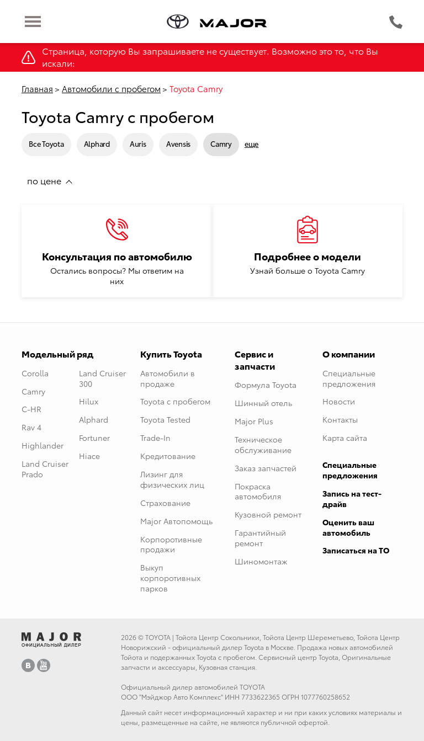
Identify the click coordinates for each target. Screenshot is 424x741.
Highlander (42, 445)
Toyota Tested (165, 419)
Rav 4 (31, 427)
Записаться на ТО (355, 550)
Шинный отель (263, 402)
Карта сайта (344, 437)
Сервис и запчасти (255, 359)
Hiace (89, 455)
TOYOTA (158, 637)
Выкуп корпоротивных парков (170, 578)
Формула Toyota (265, 384)
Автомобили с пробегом (111, 88)
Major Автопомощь (176, 520)
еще (251, 143)
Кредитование (167, 455)
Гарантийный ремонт (260, 537)
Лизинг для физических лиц (172, 479)
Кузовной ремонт (268, 514)
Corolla (35, 373)
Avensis (178, 143)
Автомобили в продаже (167, 378)
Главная (37, 88)
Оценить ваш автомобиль (348, 527)
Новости (338, 401)
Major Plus (254, 421)
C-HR (31, 408)
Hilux (88, 401)
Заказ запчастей (265, 467)
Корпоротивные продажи (171, 544)
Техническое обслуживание (263, 444)
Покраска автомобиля (258, 491)
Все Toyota (46, 143)
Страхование (165, 502)
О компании (348, 353)
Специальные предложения (348, 378)
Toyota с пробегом (175, 401)
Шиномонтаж (261, 561)
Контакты (340, 419)
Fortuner (94, 437)
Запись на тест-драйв (351, 498)
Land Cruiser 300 (102, 378)
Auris (138, 143)
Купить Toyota (171, 353)
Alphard (97, 143)
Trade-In (155, 437)
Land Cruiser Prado (45, 468)
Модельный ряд (57, 353)
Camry (221, 143)
